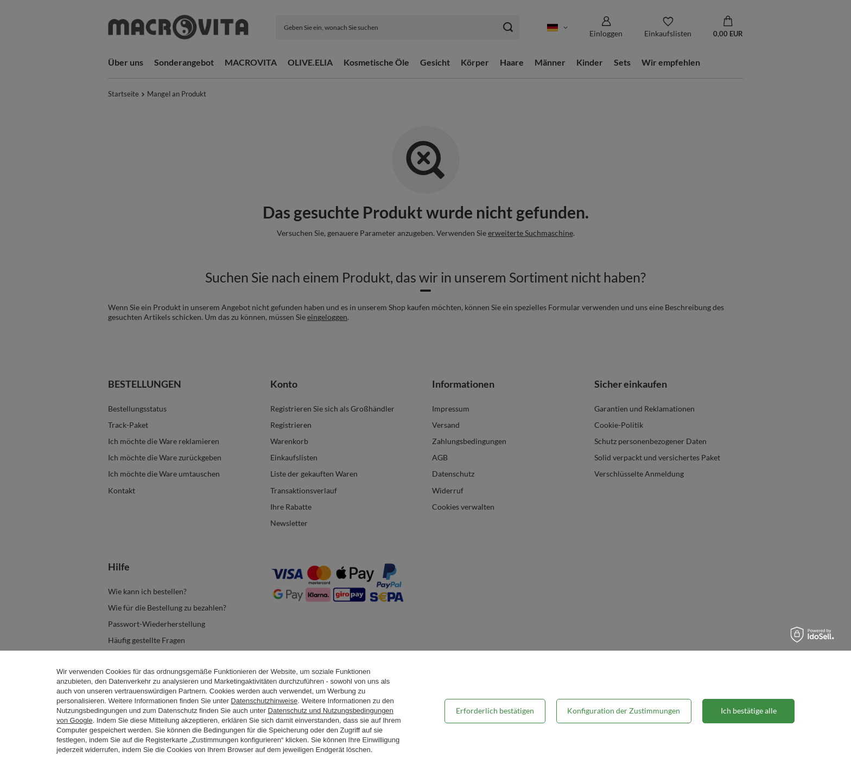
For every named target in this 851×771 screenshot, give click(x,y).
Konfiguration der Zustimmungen (623, 710)
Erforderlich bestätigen (495, 710)
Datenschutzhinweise (264, 701)
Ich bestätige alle (749, 710)
